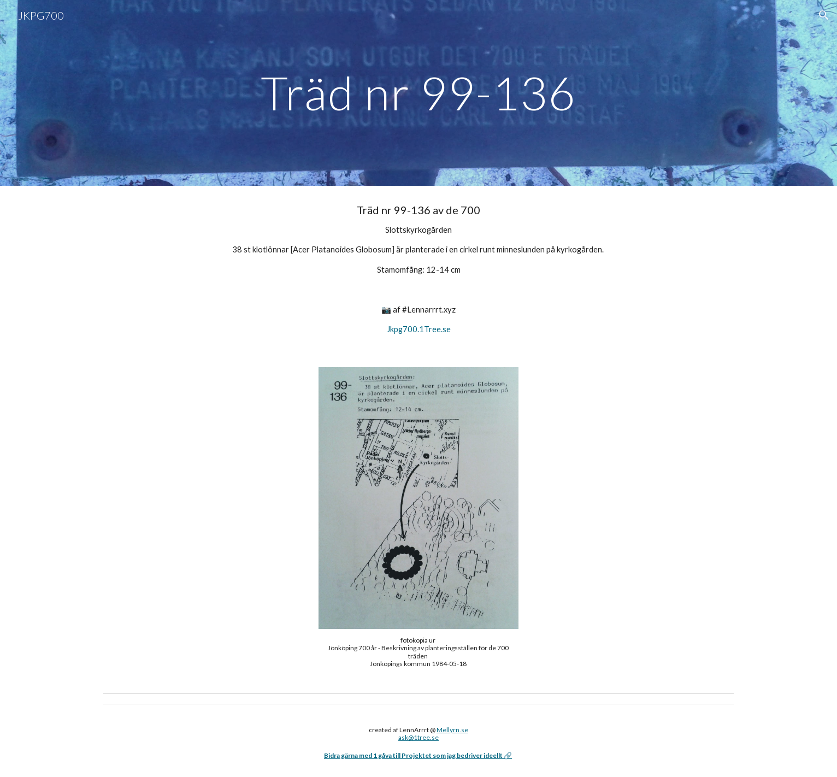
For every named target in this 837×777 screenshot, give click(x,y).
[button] (824, 15)
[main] (418, 92)
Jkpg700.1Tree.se (419, 329)
